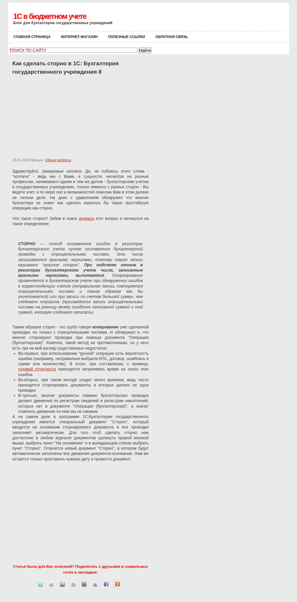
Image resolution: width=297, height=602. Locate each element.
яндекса (86, 218)
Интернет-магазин (79, 37)
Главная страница (32, 37)
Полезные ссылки (126, 37)
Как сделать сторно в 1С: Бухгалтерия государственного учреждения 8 (65, 67)
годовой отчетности (37, 369)
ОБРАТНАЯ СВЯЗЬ (171, 37)
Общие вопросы (58, 160)
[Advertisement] (216, 19)
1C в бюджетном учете (49, 16)
